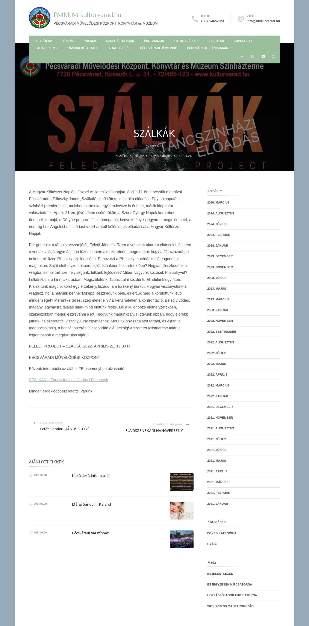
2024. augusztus (220, 213)
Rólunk (90, 41)
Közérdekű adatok (83, 48)
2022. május (216, 363)
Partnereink (46, 48)
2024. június (217, 224)
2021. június (217, 450)
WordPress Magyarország (230, 606)
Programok (154, 41)
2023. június (217, 278)
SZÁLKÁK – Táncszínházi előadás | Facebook (68, 380)
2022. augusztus (220, 342)
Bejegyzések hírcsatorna (229, 584)
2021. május (216, 460)
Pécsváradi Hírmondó (158, 48)
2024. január (217, 245)
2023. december (220, 256)
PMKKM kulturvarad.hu (87, 15)
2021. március (218, 482)
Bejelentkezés (220, 573)
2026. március (218, 202)
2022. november (220, 320)
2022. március (218, 385)
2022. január (217, 396)
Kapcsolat (243, 41)
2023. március (218, 299)
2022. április (217, 374)
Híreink (68, 41)
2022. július (216, 353)
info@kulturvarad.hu (263, 21)
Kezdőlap (43, 41)
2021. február (218, 492)
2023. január (217, 310)
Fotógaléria (185, 41)
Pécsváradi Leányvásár (207, 48)
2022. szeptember (221, 331)
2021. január (217, 503)
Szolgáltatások (120, 41)
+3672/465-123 (212, 21)
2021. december (220, 407)
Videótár (216, 41)
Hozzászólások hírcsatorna (232, 595)
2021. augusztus (220, 428)
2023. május (216, 288)
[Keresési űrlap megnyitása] (273, 56)
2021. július (216, 439)
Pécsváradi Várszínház (90, 532)
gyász (212, 544)
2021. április (217, 471)
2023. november (220, 267)
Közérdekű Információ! (91, 475)
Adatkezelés (119, 48)
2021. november (220, 417)
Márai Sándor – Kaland (91, 504)
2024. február (218, 235)
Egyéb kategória (221, 533)
